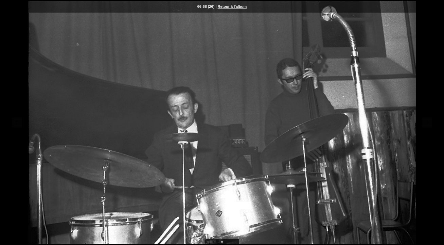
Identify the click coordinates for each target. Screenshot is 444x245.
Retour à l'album (232, 6)
